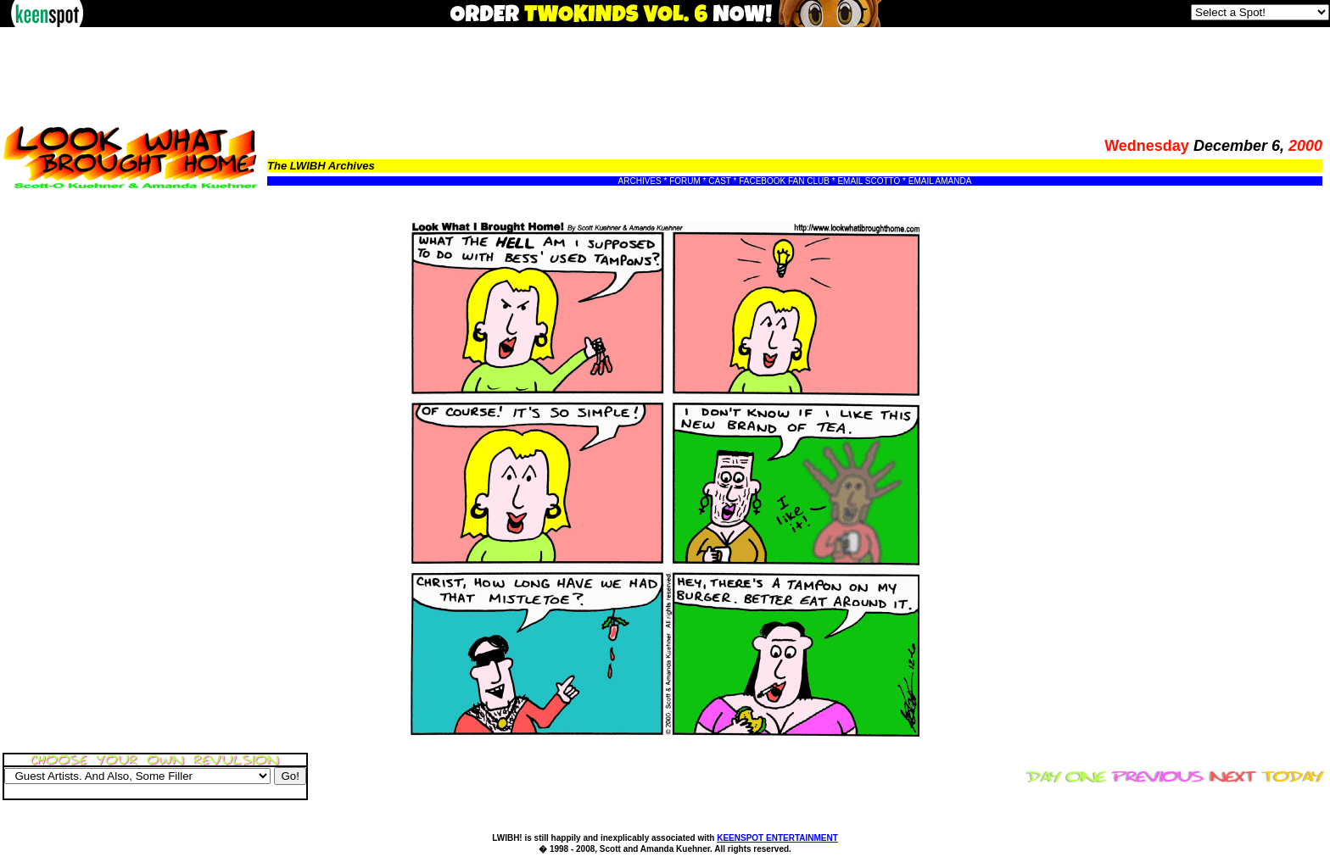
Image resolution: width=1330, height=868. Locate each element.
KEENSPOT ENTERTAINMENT (777, 838)
